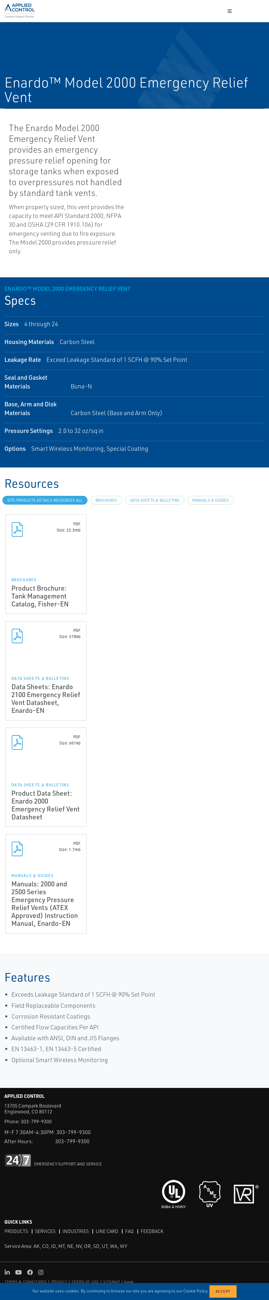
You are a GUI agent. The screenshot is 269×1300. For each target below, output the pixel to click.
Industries (75, 1231)
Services (45, 1231)
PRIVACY (59, 1282)
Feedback (152, 1231)
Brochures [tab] (106, 500)
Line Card (107, 1231)
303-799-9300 (36, 1121)
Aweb (129, 1282)
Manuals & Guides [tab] (210, 500)
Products (16, 1231)
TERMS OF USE (85, 1282)
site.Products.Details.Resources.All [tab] (45, 500)
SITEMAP (111, 1282)
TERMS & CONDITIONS (26, 1282)
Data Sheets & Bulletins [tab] (154, 500)
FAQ (129, 1231)
